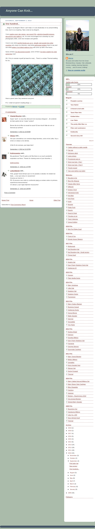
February (73, 486)
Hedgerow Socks (73, 310)
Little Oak (71, 288)
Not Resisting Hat (73, 249)
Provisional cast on (74, 159)
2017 (70, 433)
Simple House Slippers (75, 239)
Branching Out (72, 409)
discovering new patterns (14, 36)
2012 (70, 447)
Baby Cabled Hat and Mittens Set (78, 381)
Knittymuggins (15, 153)
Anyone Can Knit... (19, 10)
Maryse (70, 58)
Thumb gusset (72, 168)
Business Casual (73, 307)
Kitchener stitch (73, 153)
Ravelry (70, 210)
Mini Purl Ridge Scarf (75, 229)
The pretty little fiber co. (79, 124)
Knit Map (71, 195)
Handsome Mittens (74, 412)
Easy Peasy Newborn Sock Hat (78, 265)
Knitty (70, 201)
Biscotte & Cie (72, 178)
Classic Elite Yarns (74, 184)
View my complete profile (76, 70)
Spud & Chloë (72, 213)
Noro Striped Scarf (74, 418)
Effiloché (70, 186)
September (73, 461)
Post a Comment (9, 192)
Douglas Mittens (73, 337)
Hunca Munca (72, 313)
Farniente (71, 343)
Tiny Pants (71, 325)
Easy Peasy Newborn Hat (76, 340)
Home (31, 200)
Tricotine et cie (72, 216)
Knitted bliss (75, 116)
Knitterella (74, 132)
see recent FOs (31, 34)
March (72, 484)
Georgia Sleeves (73, 346)
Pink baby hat (73, 463)
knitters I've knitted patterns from (22, 47)
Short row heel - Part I (75, 162)
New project (73, 466)
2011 (70, 450)
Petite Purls (71, 207)
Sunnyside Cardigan (74, 349)
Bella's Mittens (72, 359)
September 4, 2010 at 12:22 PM (20, 149)
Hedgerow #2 (72, 268)
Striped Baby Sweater (75, 402)
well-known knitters (40, 45)
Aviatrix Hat (71, 262)
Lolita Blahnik (15, 171)
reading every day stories (17, 34)
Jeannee (70, 393)
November (73, 455)
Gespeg (70, 275)
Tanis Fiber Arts (76, 112)
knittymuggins (14, 163)
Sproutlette (71, 322)
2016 (70, 436)
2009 (70, 493)
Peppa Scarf (72, 255)
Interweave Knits (73, 192)
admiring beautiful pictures (45, 34)
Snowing (68, 87)
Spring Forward (73, 371)
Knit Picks (71, 198)
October (72, 458)
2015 (70, 439)
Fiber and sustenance (78, 128)
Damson (70, 334)
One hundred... (74, 469)
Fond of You (72, 236)
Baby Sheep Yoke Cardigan (77, 384)
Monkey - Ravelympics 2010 (77, 396)
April (71, 481)
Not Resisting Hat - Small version (78, 252)
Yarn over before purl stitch (76, 171)
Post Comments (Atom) (18, 204)
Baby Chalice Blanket (75, 304)
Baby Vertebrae (73, 285)
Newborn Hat (72, 291)
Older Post (57, 200)
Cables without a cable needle (77, 147)
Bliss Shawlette (73, 387)
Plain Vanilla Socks (74, 278)
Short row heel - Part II (75, 165)
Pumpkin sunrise (76, 101)
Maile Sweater (72, 316)
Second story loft (77, 135)
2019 (70, 428)
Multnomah (71, 246)
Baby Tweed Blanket (74, 356)
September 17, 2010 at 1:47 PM (20, 167)
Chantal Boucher (16, 116)
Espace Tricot (72, 189)
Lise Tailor (74, 120)
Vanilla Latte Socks (72, 82)
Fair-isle (70, 150)
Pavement (69, 91)
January (72, 489)
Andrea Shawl (72, 332)
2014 (70, 442)
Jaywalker (71, 362)
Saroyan (70, 319)
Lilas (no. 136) (72, 415)
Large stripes (72, 156)
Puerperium (71, 297)
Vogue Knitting (72, 222)
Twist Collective (73, 219)
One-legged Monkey (74, 399)
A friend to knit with (77, 108)
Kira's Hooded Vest (74, 365)
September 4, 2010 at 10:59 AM (20, 132)
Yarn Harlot (74, 105)
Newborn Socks (73, 294)
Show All (91, 140)
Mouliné (70, 204)
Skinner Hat (71, 368)
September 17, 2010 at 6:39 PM (20, 188)
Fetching (70, 390)
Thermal (70, 374)
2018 (70, 430)
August (72, 472)
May (71, 478)
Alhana (12, 135)
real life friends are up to (25, 43)
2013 (70, 444)
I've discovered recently (22, 52)
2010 (70, 453)
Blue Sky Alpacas (73, 181)
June (71, 475)
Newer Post (5, 200)
